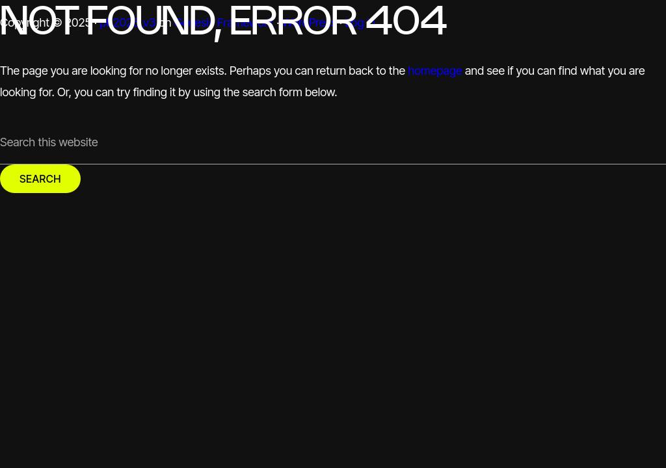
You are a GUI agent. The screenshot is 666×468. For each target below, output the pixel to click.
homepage (435, 70)
